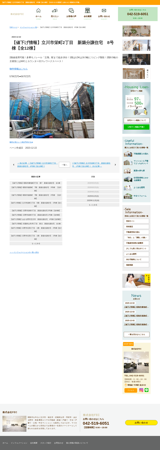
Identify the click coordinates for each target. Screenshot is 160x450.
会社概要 (87, 14)
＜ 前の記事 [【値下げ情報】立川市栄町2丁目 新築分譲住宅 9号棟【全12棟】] (37, 164)
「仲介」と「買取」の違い (136, 238)
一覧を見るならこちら (136, 334)
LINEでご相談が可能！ (136, 127)
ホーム (38, 14)
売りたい (54, 14)
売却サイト (130, 221)
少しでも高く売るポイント (136, 249)
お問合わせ (58, 443)
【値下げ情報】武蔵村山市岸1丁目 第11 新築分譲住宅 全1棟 (36, 224)
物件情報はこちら (19, 69)
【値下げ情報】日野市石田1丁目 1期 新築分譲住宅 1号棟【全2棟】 (35, 237)
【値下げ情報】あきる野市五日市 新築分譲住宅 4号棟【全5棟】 (35, 219)
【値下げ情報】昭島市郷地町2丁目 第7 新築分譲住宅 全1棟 (36, 183)
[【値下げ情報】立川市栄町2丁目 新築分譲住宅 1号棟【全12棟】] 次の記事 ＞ (91, 164)
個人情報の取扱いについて (77, 443)
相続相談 (129, 265)
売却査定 (129, 227)
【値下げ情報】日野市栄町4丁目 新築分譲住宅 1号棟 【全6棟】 (36, 215)
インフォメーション (19, 443)
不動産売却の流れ (133, 232)
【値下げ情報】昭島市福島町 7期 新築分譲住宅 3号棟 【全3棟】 (36, 189)
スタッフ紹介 (45, 443)
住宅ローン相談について (136, 120)
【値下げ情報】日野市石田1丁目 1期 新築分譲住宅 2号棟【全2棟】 (35, 229)
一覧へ (64, 165)
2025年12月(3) (93, 196)
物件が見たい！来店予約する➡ (21, 142)
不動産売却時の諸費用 (134, 243)
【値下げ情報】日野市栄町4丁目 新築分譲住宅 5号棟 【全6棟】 (36, 211)
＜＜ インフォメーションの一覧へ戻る (24, 252)
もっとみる (36, 243)
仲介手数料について (133, 259)
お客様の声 (71, 14)
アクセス (130, 390)
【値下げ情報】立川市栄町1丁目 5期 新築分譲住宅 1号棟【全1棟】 (35, 204)
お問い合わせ (104, 14)
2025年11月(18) (93, 200)
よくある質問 (131, 254)
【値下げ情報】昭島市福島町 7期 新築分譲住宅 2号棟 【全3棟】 (36, 196)
